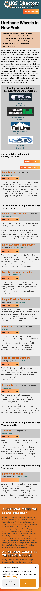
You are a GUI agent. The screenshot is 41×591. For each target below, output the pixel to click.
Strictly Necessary (10, 583)
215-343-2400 (20, 361)
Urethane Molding (24, 43)
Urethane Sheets (26, 33)
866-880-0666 (7, 434)
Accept (28, 583)
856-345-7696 (22, 477)
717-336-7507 (7, 216)
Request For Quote (31, 12)
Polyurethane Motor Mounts (27, 36)
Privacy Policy (11, 577)
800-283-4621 (7, 330)
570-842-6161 (7, 388)
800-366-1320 (7, 175)
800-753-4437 (21, 302)
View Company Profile (10, 178)
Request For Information (30, 167)
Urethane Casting (23, 41)
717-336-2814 (17, 275)
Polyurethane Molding (26, 38)
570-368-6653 (22, 248)
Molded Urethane (11, 38)
